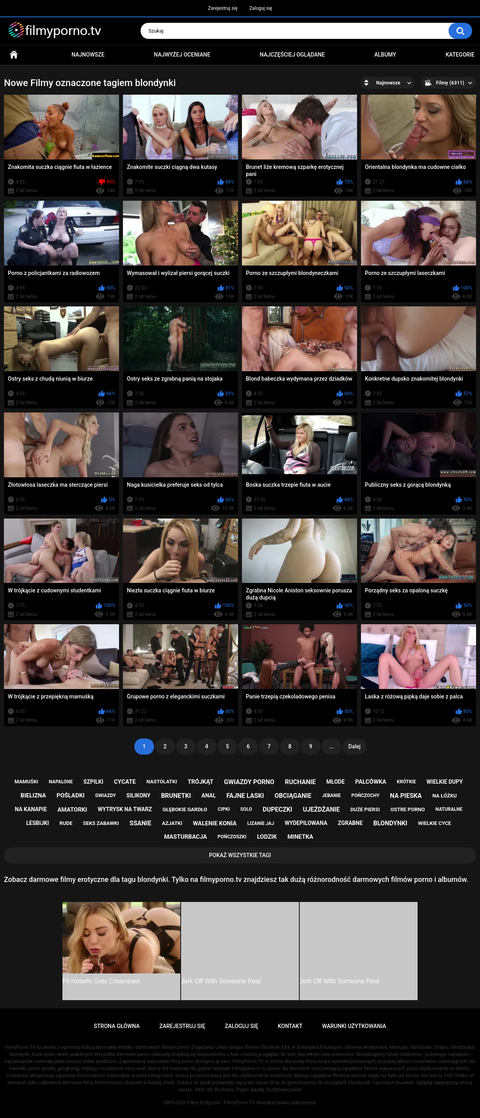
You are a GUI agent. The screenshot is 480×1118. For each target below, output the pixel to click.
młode (335, 782)
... (331, 746)
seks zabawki (101, 823)
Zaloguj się (260, 8)
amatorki (72, 809)
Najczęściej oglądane (292, 54)
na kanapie (31, 809)
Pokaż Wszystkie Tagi (240, 855)
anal (209, 795)
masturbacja (185, 836)
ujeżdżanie (321, 809)
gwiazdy (105, 795)
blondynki (390, 823)
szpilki (93, 782)
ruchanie (300, 782)
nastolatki (162, 781)
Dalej (354, 746)
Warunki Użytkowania (354, 1026)
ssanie (140, 823)
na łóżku (444, 796)
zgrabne (350, 823)
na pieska (406, 795)
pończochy (365, 795)
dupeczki (277, 809)
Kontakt (290, 1026)
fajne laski (245, 795)
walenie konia (214, 823)
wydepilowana (306, 823)
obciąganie (293, 795)
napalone (61, 781)
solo (246, 809)
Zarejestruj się (222, 8)
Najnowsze (87, 54)
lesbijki (37, 823)
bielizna (33, 795)
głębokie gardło (185, 809)
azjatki (172, 823)
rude (66, 823)
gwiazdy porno (249, 782)
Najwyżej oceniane (182, 54)
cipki (224, 809)
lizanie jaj (260, 823)
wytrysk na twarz (125, 809)
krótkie (406, 781)
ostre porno (407, 809)
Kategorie (460, 54)
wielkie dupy (445, 782)
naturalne (449, 809)
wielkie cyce (434, 823)
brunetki (176, 795)
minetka (300, 836)
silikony (138, 795)
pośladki (70, 795)
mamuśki (26, 781)
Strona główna (14, 55)
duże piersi (365, 809)
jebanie (331, 795)
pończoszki (232, 836)
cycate (125, 781)
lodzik (267, 836)
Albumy (385, 54)
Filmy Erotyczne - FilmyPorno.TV (221, 1102)
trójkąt (201, 781)
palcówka (370, 781)
